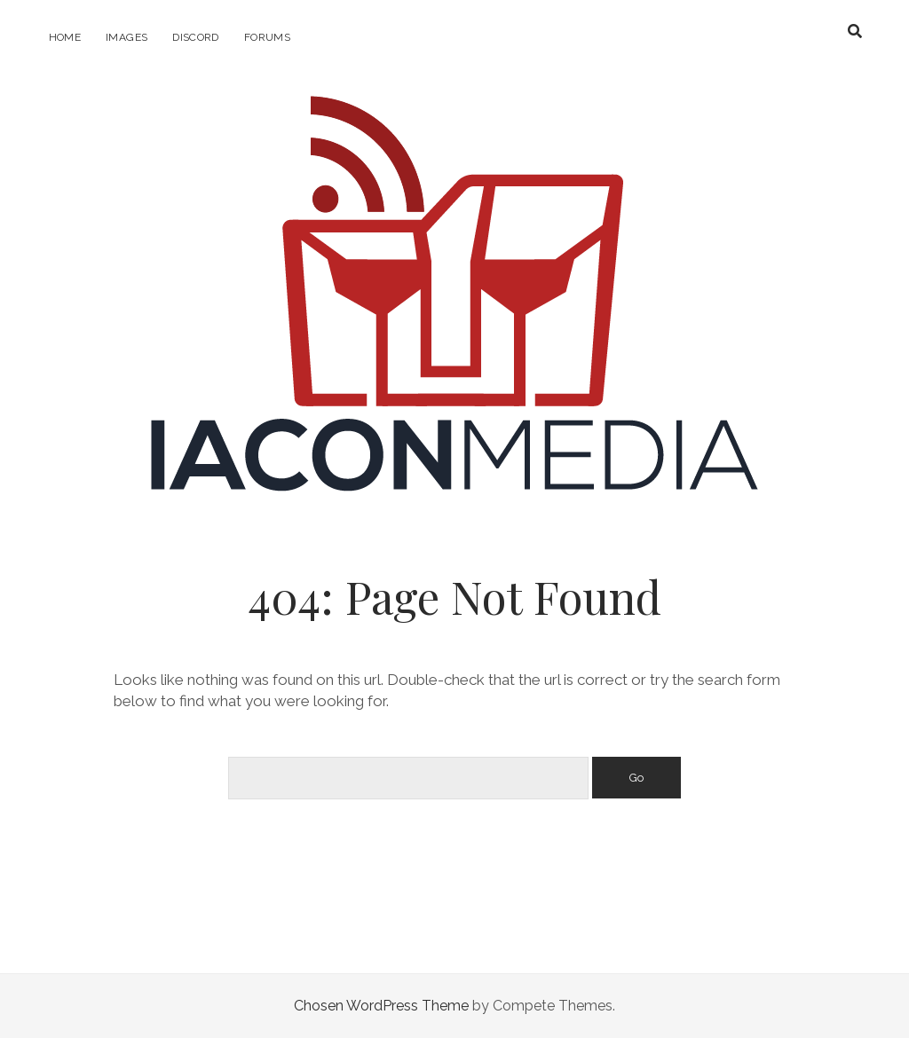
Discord (195, 37)
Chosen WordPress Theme (381, 1005)
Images (126, 37)
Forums (267, 37)
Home (65, 37)
